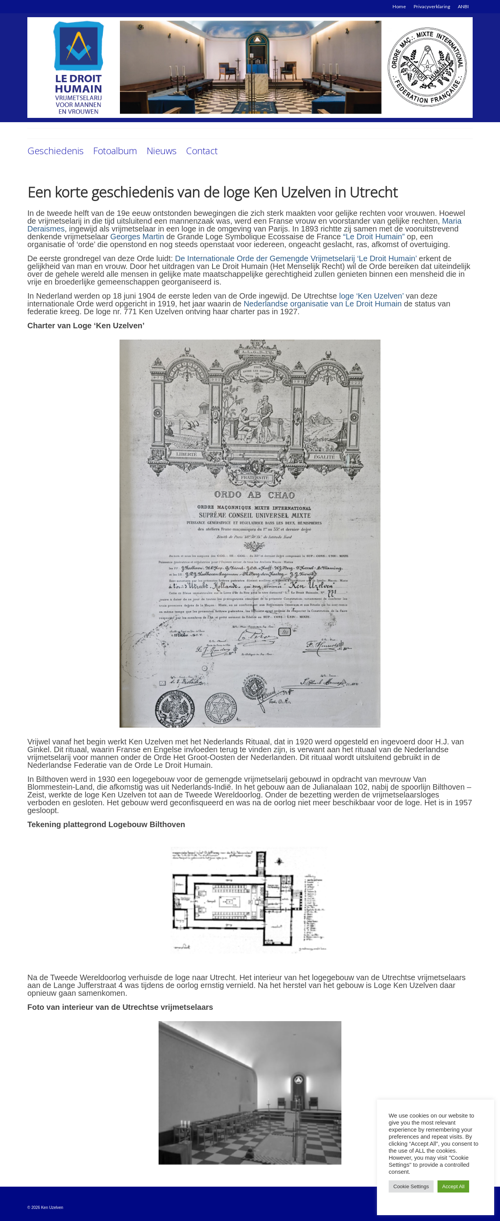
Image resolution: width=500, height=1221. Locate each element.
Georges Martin (137, 236)
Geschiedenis (55, 150)
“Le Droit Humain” (374, 236)
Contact (202, 150)
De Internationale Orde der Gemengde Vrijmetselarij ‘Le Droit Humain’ (296, 258)
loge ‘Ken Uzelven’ (371, 296)
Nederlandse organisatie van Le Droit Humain (323, 303)
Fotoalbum (115, 150)
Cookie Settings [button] (411, 1186)
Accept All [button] (453, 1186)
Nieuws (161, 150)
